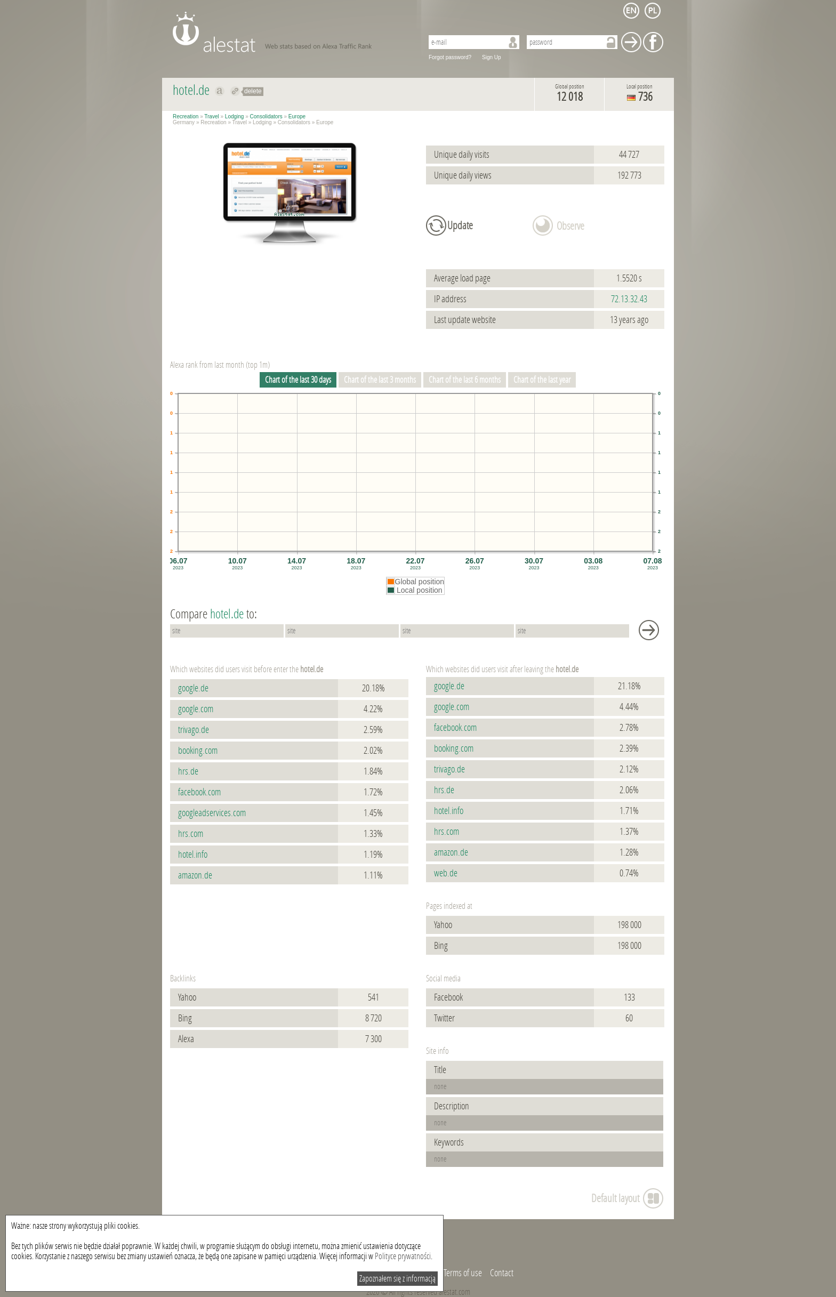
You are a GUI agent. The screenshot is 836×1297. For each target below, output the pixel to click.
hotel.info (192, 854)
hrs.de (188, 771)
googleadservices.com (212, 813)
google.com (195, 709)
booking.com (198, 750)
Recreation (185, 116)
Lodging (234, 116)
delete (253, 91)
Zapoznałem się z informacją (397, 1279)
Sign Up (491, 57)
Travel (211, 116)
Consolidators (266, 116)
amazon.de (195, 875)
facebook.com (199, 792)
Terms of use (463, 1273)
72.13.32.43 (629, 299)
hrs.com (190, 834)
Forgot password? (450, 57)
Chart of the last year (541, 380)
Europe (297, 116)
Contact (501, 1273)
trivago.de (193, 730)
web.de (445, 873)
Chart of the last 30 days (298, 380)
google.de (193, 688)
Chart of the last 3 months (380, 380)
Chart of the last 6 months (465, 380)
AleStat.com (291, 32)
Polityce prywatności (403, 1256)
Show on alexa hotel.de (220, 91)
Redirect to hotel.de (235, 91)
